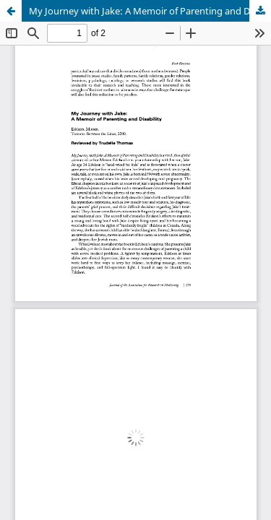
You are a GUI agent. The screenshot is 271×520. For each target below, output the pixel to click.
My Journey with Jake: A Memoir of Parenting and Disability (150, 10)
